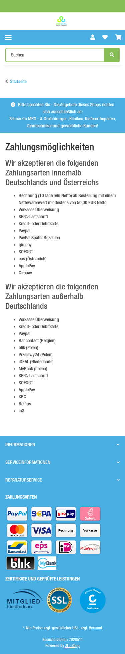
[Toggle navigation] (8, 37)
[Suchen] (55, 55)
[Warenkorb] (118, 37)
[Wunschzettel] (105, 37)
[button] (93, 37)
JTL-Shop (72, 645)
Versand (95, 627)
